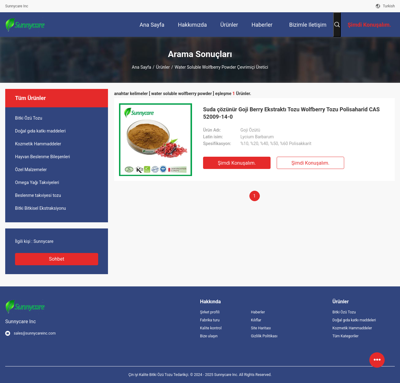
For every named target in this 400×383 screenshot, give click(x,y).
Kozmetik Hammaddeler (38, 143)
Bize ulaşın (208, 336)
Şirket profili (210, 312)
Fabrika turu (210, 320)
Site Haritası (261, 328)
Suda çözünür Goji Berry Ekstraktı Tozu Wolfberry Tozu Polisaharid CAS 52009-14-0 (291, 113)
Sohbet (56, 259)
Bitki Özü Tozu (28, 118)
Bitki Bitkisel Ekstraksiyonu (40, 208)
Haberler (258, 312)
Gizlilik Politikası (264, 336)
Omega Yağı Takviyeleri (37, 182)
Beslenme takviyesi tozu (38, 195)
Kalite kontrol (210, 328)
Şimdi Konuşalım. (237, 163)
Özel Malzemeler (31, 169)
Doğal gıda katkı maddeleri (40, 130)
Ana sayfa (141, 67)
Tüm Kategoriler (346, 336)
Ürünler (163, 67)
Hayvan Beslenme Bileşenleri (42, 156)
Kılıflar (256, 320)
